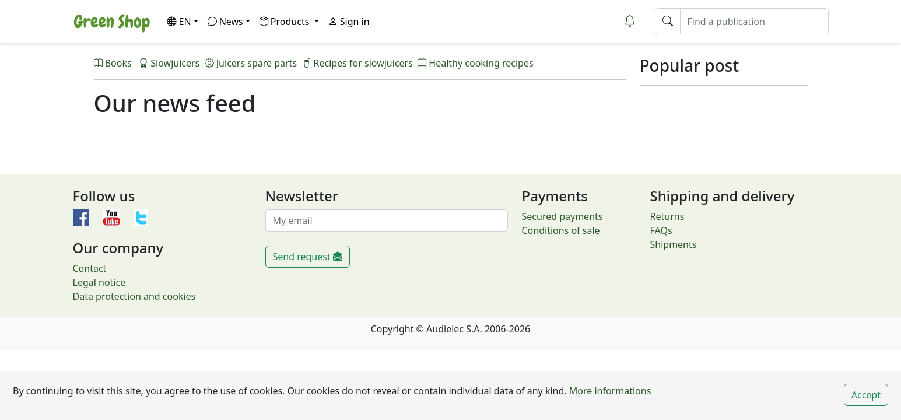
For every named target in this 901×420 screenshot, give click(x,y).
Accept (866, 394)
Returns (667, 216)
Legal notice (99, 282)
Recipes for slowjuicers (356, 63)
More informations (609, 390)
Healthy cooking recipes (475, 63)
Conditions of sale (561, 230)
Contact (90, 268)
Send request (307, 256)
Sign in (349, 21)
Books (114, 63)
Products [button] (286, 21)
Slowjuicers (169, 63)
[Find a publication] (754, 21)
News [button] (225, 21)
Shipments (673, 244)
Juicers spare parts (251, 63)
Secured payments (562, 216)
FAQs (661, 230)
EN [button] (179, 21)
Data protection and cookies (134, 296)
